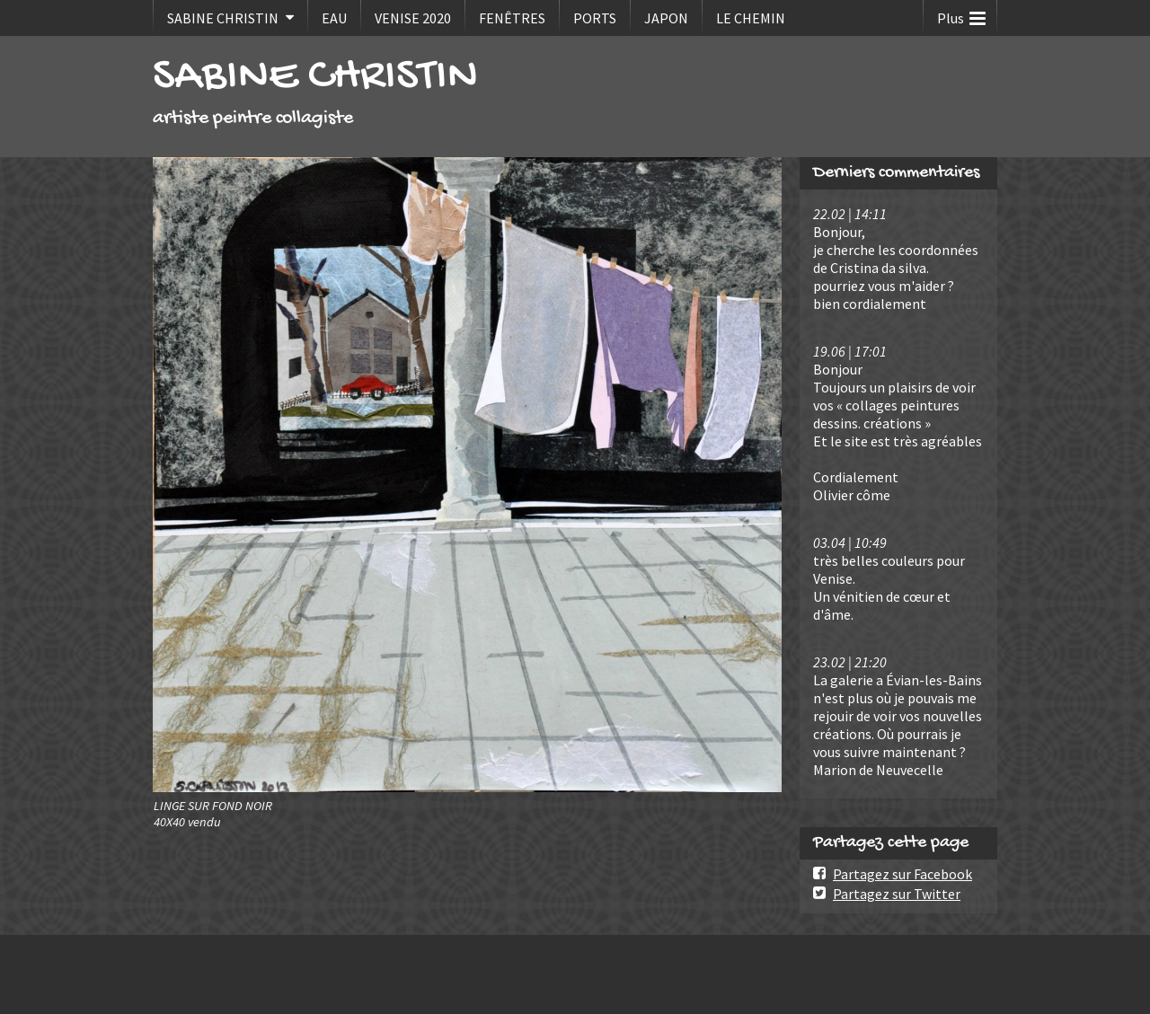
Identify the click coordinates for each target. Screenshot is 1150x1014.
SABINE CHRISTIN (223, 18)
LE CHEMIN (750, 18)
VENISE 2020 (413, 18)
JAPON (666, 18)
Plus (961, 14)
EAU (334, 18)
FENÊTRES (512, 18)
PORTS (594, 18)
